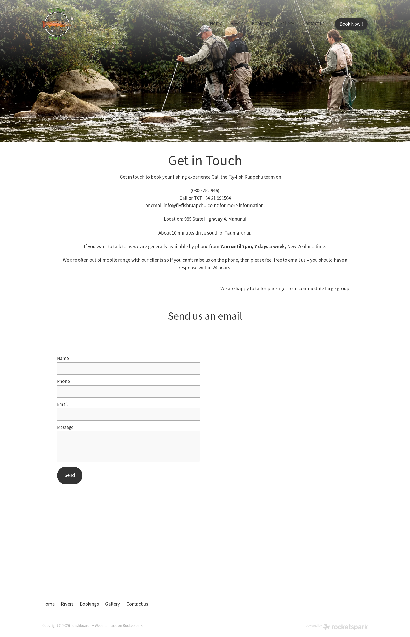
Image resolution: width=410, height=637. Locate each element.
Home (216, 23)
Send (70, 475)
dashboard (80, 625)
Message (65, 427)
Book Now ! (351, 24)
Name (63, 358)
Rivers (237, 23)
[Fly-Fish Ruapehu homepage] (74, 24)
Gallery (286, 23)
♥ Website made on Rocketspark (117, 625)
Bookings (261, 23)
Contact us (313, 23)
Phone (63, 381)
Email (62, 404)
